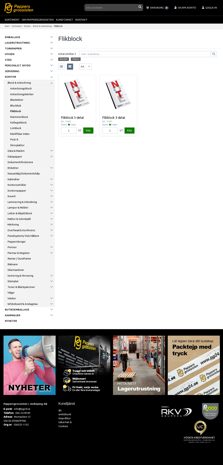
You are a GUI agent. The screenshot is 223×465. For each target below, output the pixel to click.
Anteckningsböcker (22, 94)
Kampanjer (12, 315)
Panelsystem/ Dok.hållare (23, 235)
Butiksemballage (17, 309)
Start (7, 26)
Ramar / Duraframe (19, 258)
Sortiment (12, 19)
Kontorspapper (17, 190)
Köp (88, 130)
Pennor (12, 247)
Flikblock (15, 111)
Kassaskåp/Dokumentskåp (24, 173)
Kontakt (81, 19)
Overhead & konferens (21, 230)
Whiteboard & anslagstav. (23, 303)
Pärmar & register (19, 252)
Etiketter (13, 167)
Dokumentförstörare (20, 162)
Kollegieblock (18, 122)
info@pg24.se (22, 408)
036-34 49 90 (22, 412)
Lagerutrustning (17, 42)
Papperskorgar (17, 241)
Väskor (12, 298)
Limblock (15, 128)
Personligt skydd (18, 65)
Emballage (12, 37)
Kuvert (12, 196)
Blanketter (16, 99)
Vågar (11, 292)
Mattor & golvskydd (19, 218)
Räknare (13, 264)
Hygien (9, 54)
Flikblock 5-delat (72, 117)
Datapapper (15, 156)
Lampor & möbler (18, 207)
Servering (12, 71)
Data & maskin (16, 150)
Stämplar (13, 281)
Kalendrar (13, 179)
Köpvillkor (64, 418)
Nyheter (11, 320)
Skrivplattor (17, 145)
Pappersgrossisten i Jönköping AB (25, 403)
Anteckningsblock (21, 88)
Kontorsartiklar (17, 184)
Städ (8, 59)
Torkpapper (13, 48)
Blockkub (15, 105)
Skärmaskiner (16, 269)
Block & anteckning (42, 26)
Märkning (13, 224)
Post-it (14, 139)
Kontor (27, 26)
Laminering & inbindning (22, 201)
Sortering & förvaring (20, 275)
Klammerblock (19, 116)
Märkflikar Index (20, 133)
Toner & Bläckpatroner (21, 286)
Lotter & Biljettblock (20, 213)
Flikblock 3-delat (113, 117)
